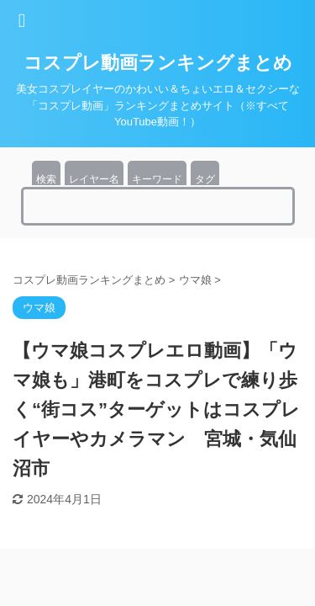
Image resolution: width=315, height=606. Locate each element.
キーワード (157, 179)
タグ (205, 179)
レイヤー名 (94, 179)
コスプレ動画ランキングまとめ (158, 62)
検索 (46, 179)
